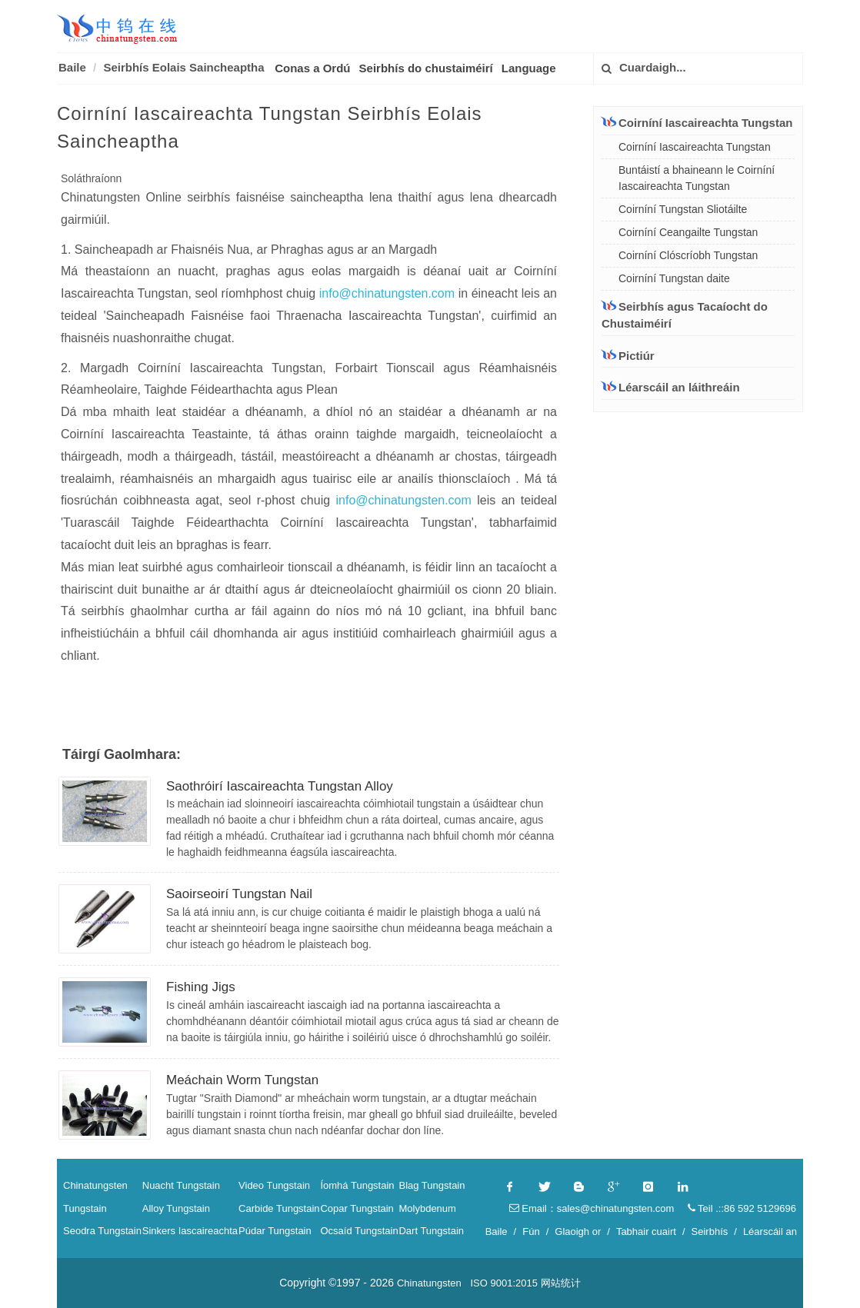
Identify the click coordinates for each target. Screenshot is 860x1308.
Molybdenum (426, 1208)
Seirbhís (710, 1231)
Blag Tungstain (431, 1185)
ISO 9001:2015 (503, 1283)
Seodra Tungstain (102, 1230)
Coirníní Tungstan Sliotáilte (682, 209)
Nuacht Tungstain (181, 1185)
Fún (530, 1231)
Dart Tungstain (431, 1230)
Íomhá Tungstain (357, 1185)
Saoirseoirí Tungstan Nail (239, 894)
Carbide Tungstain (279, 1208)
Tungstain (85, 1208)
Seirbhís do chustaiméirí (426, 68)
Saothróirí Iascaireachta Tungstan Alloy (279, 786)
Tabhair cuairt (646, 1231)
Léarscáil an (770, 1231)
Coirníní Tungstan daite (674, 278)
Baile (72, 67)
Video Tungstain (274, 1185)
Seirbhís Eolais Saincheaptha (183, 67)
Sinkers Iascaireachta (190, 1230)
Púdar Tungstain (275, 1230)
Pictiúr (628, 355)
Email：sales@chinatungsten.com (592, 1208)
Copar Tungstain (356, 1208)
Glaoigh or (578, 1231)
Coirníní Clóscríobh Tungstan (688, 255)
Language (529, 68)
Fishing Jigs (200, 987)
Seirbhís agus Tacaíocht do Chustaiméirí (685, 315)
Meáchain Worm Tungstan (242, 1080)
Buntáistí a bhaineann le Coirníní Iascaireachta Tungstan (696, 178)
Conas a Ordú (312, 68)
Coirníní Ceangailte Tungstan (688, 232)
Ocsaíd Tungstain (359, 1230)
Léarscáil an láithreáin (671, 387)
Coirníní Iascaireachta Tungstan (697, 122)
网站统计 (561, 1283)
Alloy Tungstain (176, 1208)
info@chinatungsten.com (388, 293)
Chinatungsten (95, 1185)
